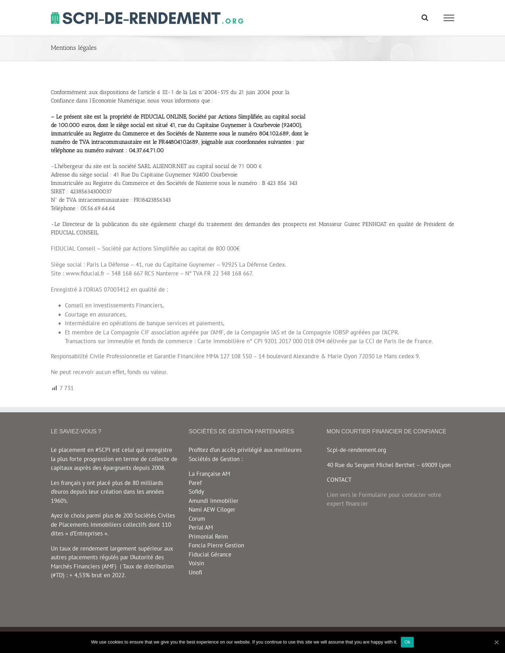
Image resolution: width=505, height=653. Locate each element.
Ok (407, 642)
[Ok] (496, 642)
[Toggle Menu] (449, 18)
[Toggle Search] (425, 17)
